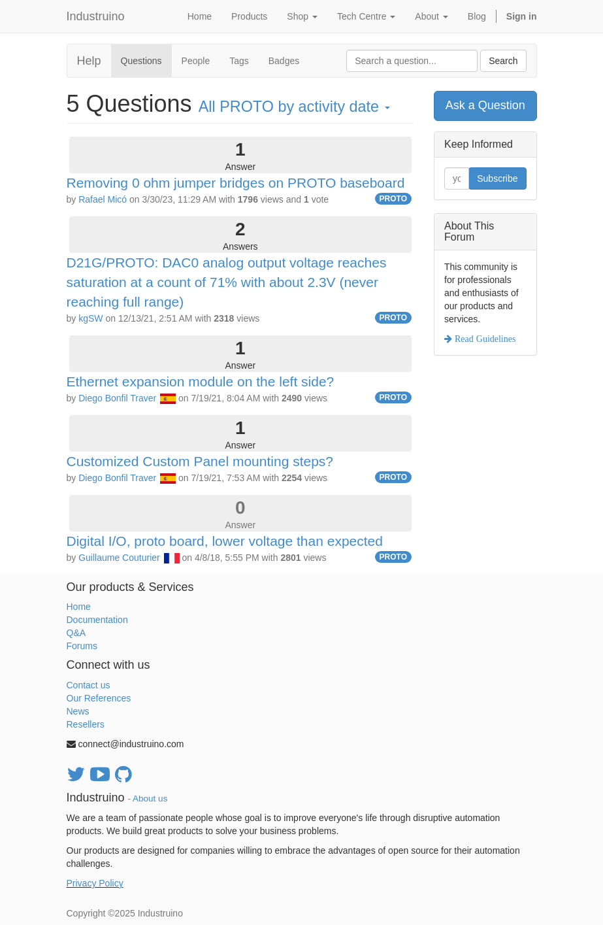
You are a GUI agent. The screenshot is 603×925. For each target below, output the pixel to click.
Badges (284, 61)
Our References (99, 698)
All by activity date (294, 106)
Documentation (97, 619)
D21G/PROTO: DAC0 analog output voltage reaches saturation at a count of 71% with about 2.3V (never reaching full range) (227, 282)
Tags (239, 61)
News (78, 711)
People (196, 61)
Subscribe (497, 178)
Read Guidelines (483, 338)
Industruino (96, 16)
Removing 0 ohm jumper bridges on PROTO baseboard (236, 182)
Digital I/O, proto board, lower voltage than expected (225, 540)
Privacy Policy (95, 883)
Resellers (86, 724)
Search (503, 61)
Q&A (76, 633)
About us (150, 798)
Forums (82, 646)
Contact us (88, 685)
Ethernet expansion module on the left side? (200, 381)
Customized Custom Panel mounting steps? (200, 461)
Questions (141, 61)
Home (79, 606)
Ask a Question (485, 105)
